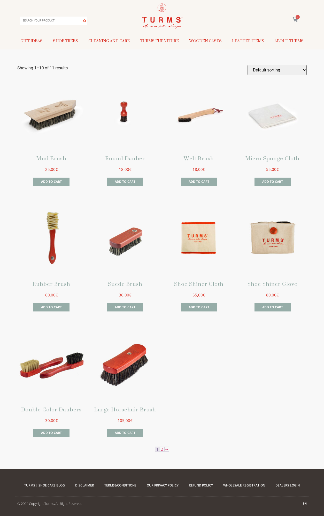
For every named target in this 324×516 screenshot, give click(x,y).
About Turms (289, 41)
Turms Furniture (159, 41)
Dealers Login (287, 485)
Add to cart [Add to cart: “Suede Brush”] (125, 307)
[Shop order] (277, 70)
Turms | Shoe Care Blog (44, 485)
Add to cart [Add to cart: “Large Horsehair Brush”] (125, 433)
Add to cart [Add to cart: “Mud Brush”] (51, 181)
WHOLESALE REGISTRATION (244, 485)
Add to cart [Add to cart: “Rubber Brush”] (51, 307)
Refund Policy (201, 485)
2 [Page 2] (162, 449)
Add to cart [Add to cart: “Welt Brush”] (199, 181)
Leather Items (248, 41)
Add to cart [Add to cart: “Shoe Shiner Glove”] (272, 307)
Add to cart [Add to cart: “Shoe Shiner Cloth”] (199, 307)
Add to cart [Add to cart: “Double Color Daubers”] (51, 433)
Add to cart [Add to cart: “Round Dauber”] (125, 181)
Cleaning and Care (109, 41)
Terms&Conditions (120, 485)
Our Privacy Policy (163, 485)
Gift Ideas (31, 41)
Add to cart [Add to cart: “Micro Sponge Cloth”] (272, 181)
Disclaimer (84, 485)
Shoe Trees (65, 41)
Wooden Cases (205, 41)
